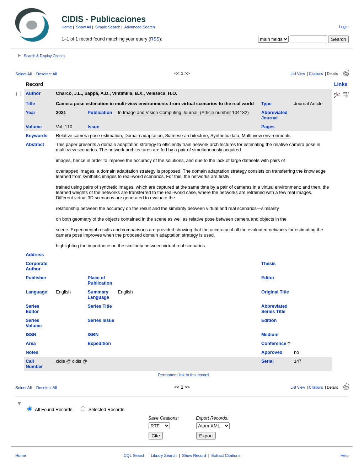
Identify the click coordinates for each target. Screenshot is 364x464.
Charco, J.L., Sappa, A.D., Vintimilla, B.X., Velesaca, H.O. (116, 93)
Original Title (275, 292)
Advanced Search (139, 27)
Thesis (268, 263)
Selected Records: (107, 409)
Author (33, 93)
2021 (61, 112)
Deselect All (46, 74)
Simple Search (108, 27)
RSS (154, 39)
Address (35, 254)
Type (266, 103)
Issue (94, 126)
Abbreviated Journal (274, 115)
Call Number (34, 363)
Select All (23, 74)
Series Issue (101, 320)
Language (36, 292)
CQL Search (134, 455)
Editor (267, 277)
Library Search (164, 455)
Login (343, 27)
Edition (269, 320)
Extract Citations (226, 455)
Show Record (194, 455)
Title (30, 103)
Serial (267, 361)
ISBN (93, 334)
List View (297, 74)
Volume (34, 126)
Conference (273, 343)
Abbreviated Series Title (274, 308)
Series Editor (32, 308)
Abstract (35, 144)
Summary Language (98, 294)
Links (341, 84)
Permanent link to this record (183, 375)
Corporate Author (36, 266)
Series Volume (34, 323)
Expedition (99, 343)
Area (31, 343)
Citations (316, 74)
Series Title (100, 306)
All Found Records (53, 409)
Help (345, 455)
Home (66, 27)
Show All (83, 27)
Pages (268, 126)
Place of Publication (100, 280)
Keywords (36, 135)
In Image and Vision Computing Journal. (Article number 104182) (183, 112)
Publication (100, 112)
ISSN (31, 334)
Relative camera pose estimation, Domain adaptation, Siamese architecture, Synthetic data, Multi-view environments (173, 135)
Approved (272, 352)
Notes (32, 352)
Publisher (36, 277)
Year (30, 112)
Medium (269, 334)
